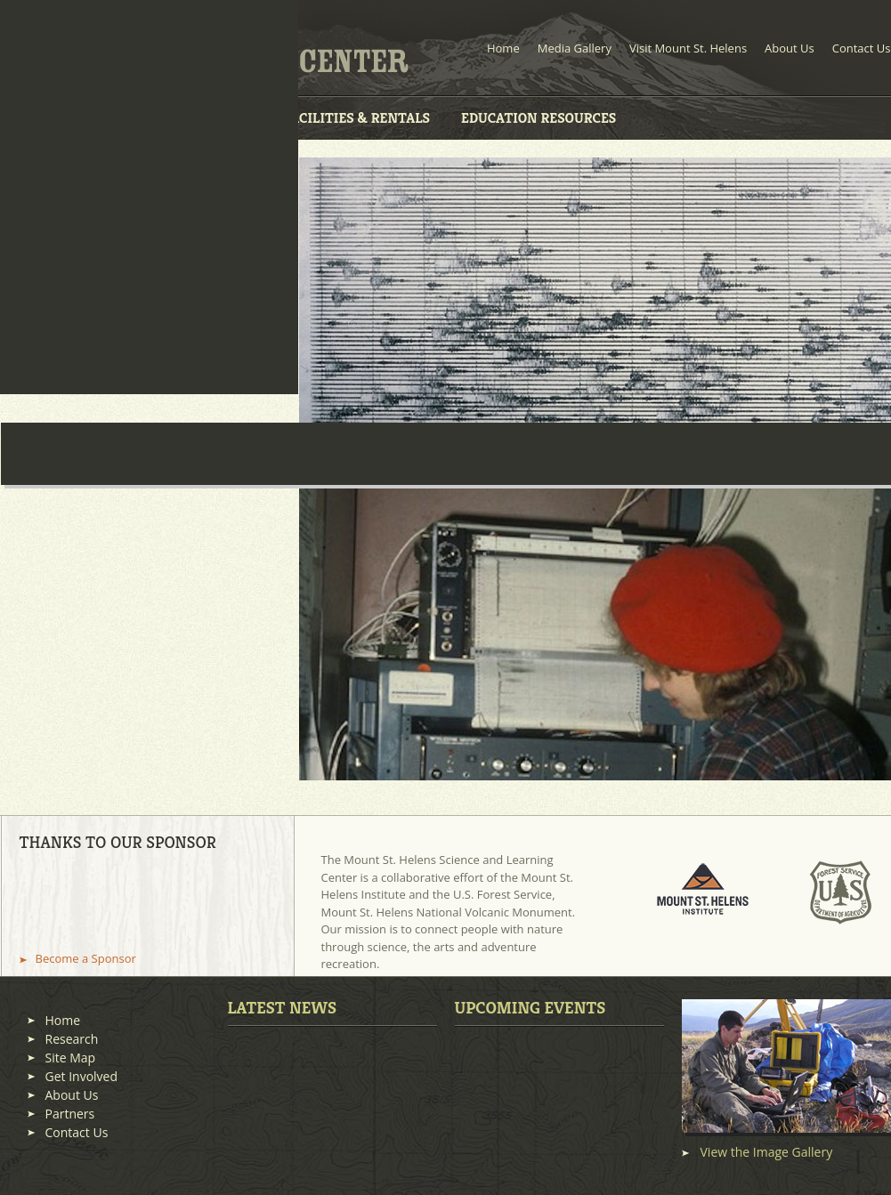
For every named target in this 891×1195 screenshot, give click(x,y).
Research (72, 1038)
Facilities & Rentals (356, 118)
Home (503, 48)
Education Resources (538, 118)
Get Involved (81, 1076)
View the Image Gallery (767, 1152)
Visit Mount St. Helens (688, 48)
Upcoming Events (530, 1007)
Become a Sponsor (86, 959)
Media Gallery (575, 48)
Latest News (282, 1007)
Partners (70, 1113)
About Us (789, 48)
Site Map (70, 1057)
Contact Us (861, 48)
